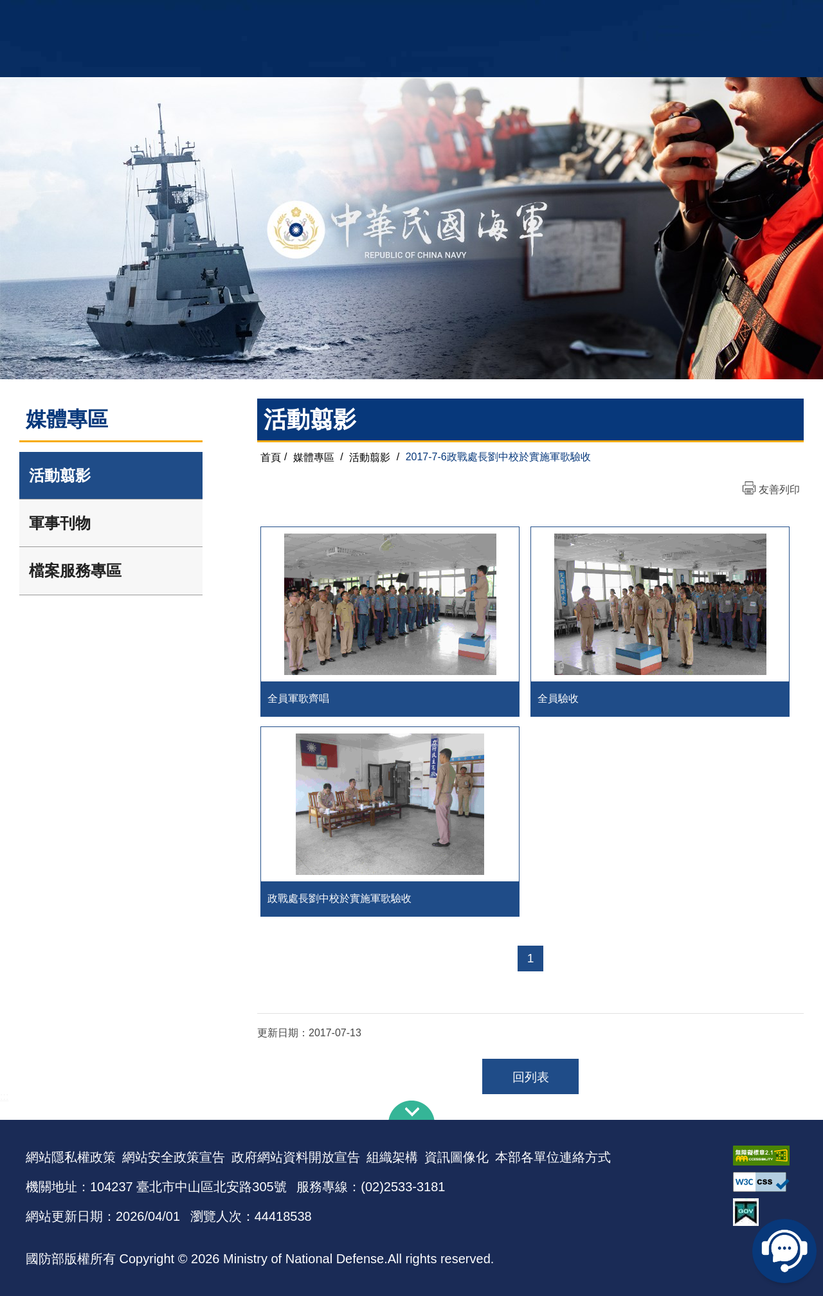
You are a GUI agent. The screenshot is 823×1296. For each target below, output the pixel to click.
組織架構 (392, 1157)
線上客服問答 (784, 1251)
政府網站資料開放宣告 (295, 1157)
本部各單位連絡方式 (553, 1157)
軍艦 (650, 16)
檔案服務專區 (75, 570)
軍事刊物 (60, 523)
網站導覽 (407, 16)
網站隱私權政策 (71, 1157)
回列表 (530, 1077)
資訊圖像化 (456, 1157)
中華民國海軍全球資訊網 (222, 17)
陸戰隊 (724, 16)
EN (438, 16)
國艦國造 (684, 16)
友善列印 (779, 489)
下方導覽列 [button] (411, 1110)
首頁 (270, 456)
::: (4, 1096)
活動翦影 (60, 475)
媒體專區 (313, 456)
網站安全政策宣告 (173, 1157)
